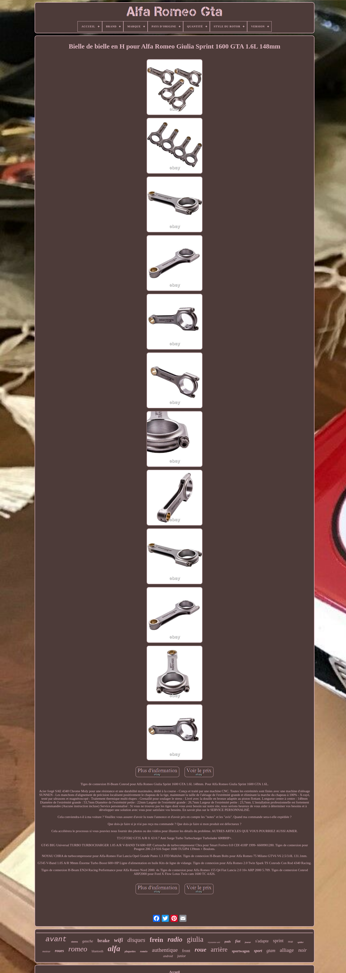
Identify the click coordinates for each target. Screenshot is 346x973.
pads (228, 941)
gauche (87, 941)
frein (156, 939)
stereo (74, 941)
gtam (271, 950)
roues (59, 951)
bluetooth (97, 951)
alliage (287, 950)
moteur (46, 951)
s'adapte (262, 941)
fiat (238, 941)
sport (258, 951)
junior (181, 956)
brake (104, 940)
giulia (195, 939)
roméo (144, 951)
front (186, 950)
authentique (165, 950)
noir (302, 950)
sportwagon (241, 951)
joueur (248, 942)
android (168, 956)
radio (174, 939)
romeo (77, 949)
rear (290, 941)
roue (200, 949)
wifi (118, 940)
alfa (114, 948)
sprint (278, 940)
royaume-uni (214, 942)
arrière (219, 949)
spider (300, 942)
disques (136, 940)
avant (56, 939)
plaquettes (130, 951)
